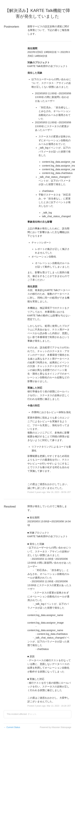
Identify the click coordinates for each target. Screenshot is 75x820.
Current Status (12, 727)
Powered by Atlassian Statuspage (55, 727)
